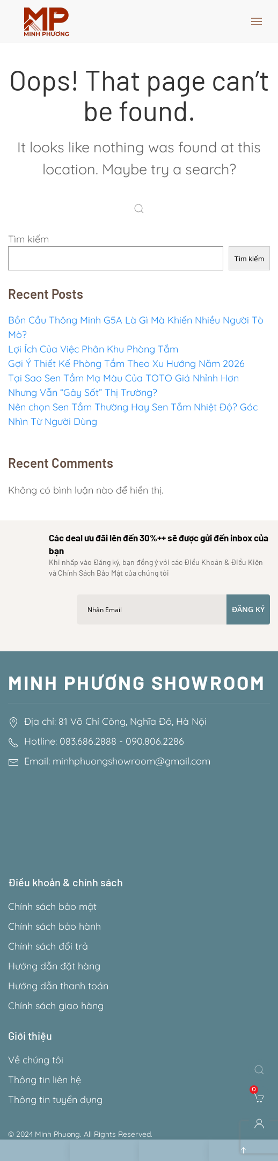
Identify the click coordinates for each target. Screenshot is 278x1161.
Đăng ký (248, 609)
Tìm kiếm (28, 239)
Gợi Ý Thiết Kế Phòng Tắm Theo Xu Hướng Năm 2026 (126, 363)
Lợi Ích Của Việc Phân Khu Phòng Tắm (93, 349)
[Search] (141, 209)
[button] (256, 21)
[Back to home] (46, 21)
